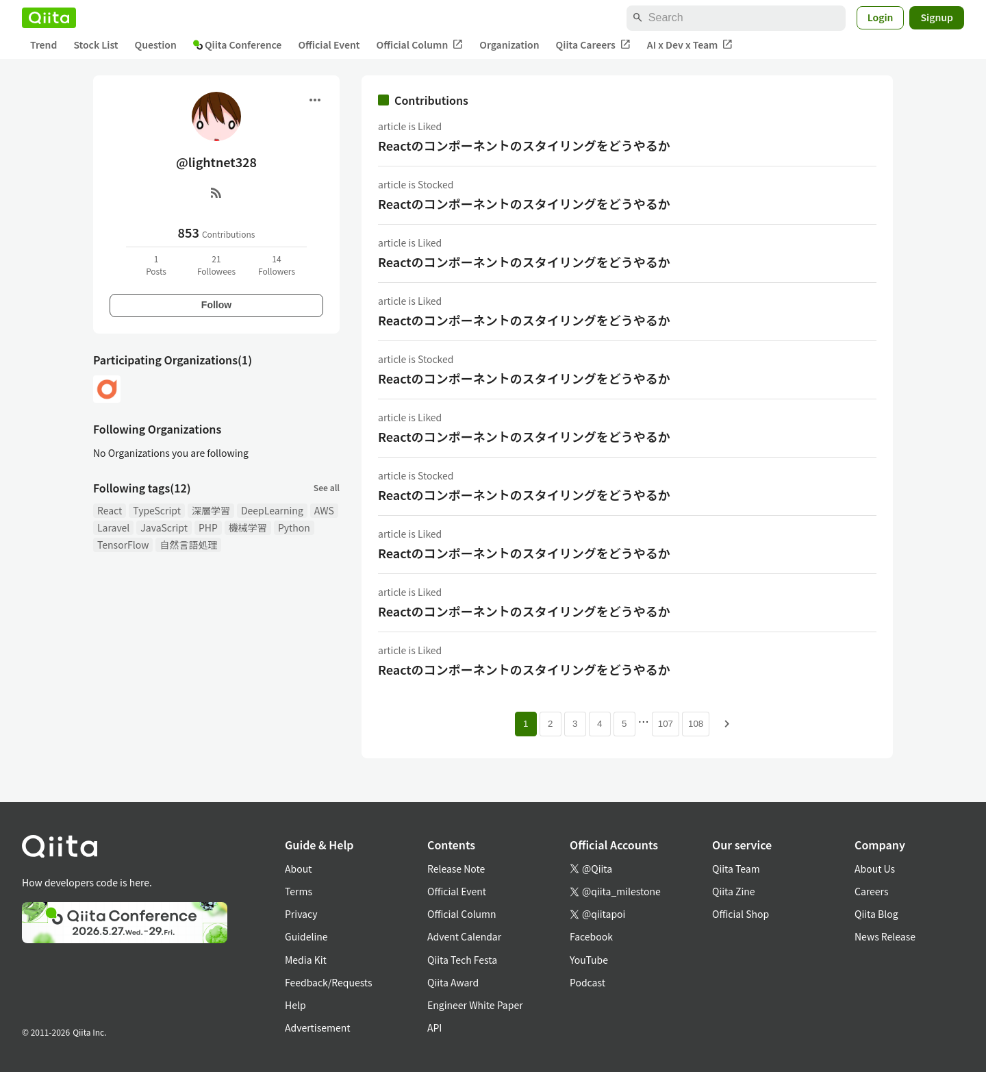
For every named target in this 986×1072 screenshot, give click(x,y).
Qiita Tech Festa (462, 960)
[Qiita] (49, 18)
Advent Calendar (464, 936)
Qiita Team (736, 868)
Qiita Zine (733, 891)
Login (881, 17)
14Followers (276, 265)
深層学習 (211, 510)
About (298, 868)
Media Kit (306, 960)
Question (156, 44)
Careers (871, 891)
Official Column (420, 45)
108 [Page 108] (695, 724)
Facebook (591, 936)
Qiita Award (453, 982)
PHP (208, 527)
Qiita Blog (876, 914)
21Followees (216, 265)
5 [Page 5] (624, 724)
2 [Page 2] (550, 724)
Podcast (587, 982)
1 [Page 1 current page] (525, 724)
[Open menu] (315, 100)
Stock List (95, 44)
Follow (216, 304)
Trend (43, 44)
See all (327, 487)
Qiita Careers (593, 45)
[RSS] (216, 192)
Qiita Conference (237, 44)
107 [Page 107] (665, 724)
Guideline (306, 936)
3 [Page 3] (574, 724)
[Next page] (727, 724)
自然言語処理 (188, 544)
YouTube (589, 960)
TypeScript (157, 510)
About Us (875, 868)
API (434, 1027)
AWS (324, 510)
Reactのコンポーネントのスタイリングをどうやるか (524, 145)
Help (295, 1005)
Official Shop (740, 914)
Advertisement (318, 1027)
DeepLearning (272, 510)
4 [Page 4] (599, 724)
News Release (885, 936)
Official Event (328, 44)
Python (294, 527)
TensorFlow (123, 544)
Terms (298, 891)
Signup (936, 17)
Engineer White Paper (475, 1005)
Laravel (113, 527)
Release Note (456, 868)
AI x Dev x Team (690, 45)
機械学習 (248, 527)
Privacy (301, 914)
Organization (509, 44)
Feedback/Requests (328, 982)
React (109, 510)
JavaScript (164, 527)
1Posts (156, 265)
